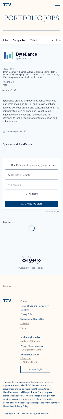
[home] (16, 5)
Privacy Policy (27, 314)
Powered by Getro (53, 212)
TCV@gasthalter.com (30, 349)
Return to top (9, 286)
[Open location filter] (54, 185)
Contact (24, 301)
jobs (5, 40)
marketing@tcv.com (30, 341)
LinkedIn (24, 323)
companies (19, 40)
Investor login (35, 369)
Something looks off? (14, 131)
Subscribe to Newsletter (32, 319)
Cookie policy (37, 268)
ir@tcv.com (25, 358)
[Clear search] (54, 165)
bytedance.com (23, 58)
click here (37, 399)
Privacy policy (23, 268)
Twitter (23, 328)
